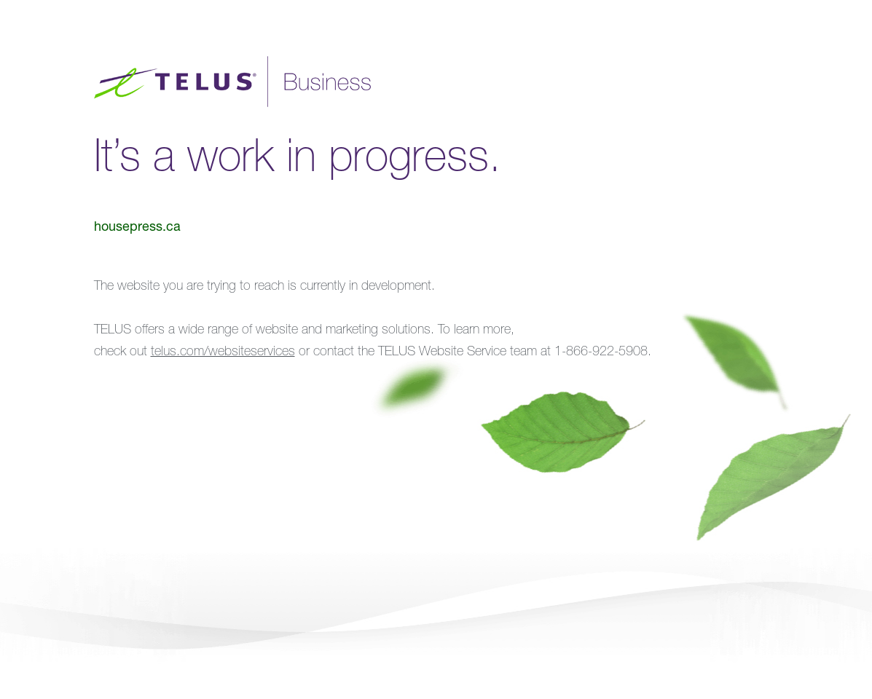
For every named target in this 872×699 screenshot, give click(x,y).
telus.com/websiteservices (223, 352)
